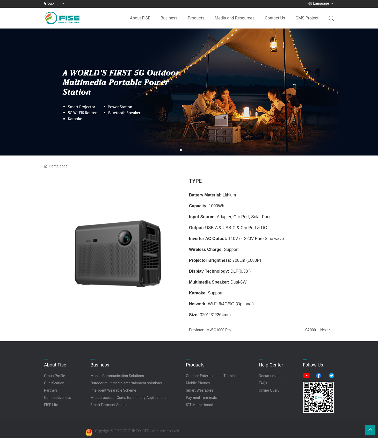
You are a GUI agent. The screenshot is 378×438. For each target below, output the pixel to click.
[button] (181, 150)
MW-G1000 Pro (218, 330)
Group (49, 3)
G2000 (310, 330)
